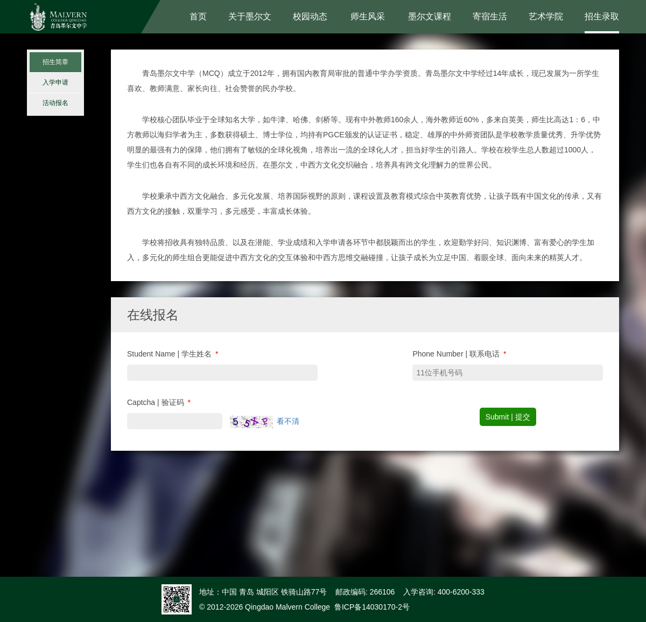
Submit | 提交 (508, 417)
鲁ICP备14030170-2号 (372, 607)
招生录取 (602, 16)
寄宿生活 (490, 16)
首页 (198, 16)
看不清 (288, 421)
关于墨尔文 (249, 16)
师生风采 (367, 16)
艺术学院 (546, 16)
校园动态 (310, 16)
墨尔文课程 (429, 16)
